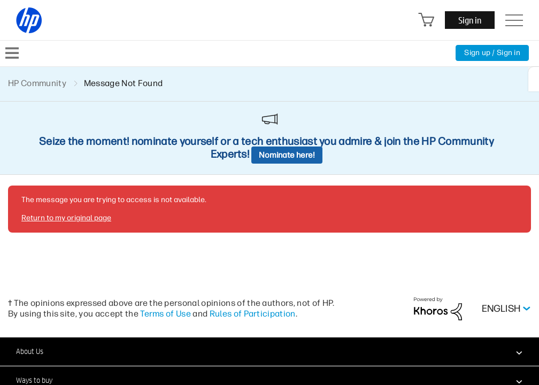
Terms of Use (165, 314)
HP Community (37, 83)
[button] (269, 351)
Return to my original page (66, 217)
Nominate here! (287, 155)
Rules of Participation (253, 314)
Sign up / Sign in (492, 52)
